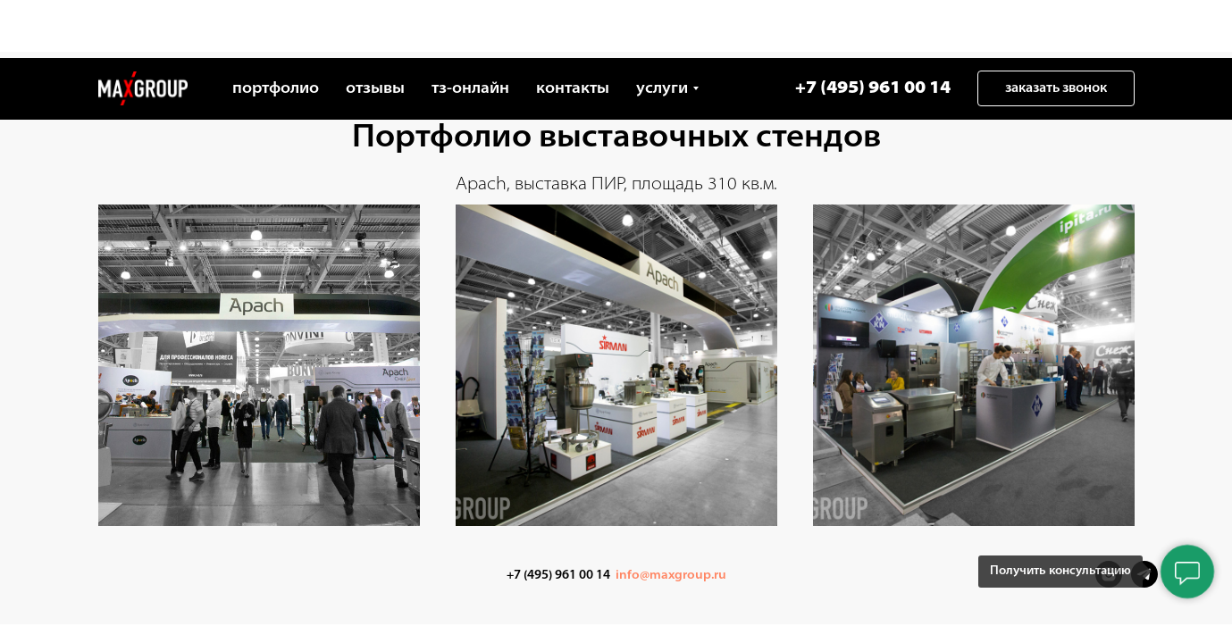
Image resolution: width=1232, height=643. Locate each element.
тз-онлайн (470, 30)
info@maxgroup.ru (671, 575)
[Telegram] (1144, 582)
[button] (1056, 30)
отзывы (375, 30)
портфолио (275, 30)
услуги (662, 30)
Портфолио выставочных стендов (616, 138)
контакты (572, 30)
